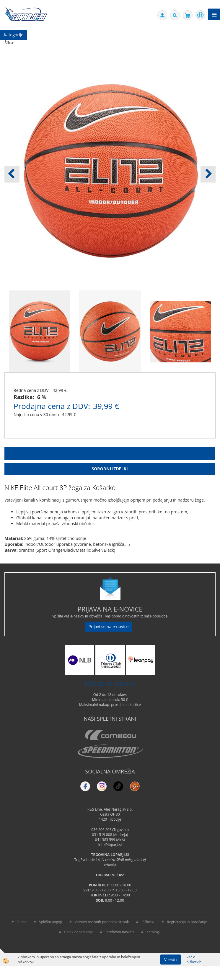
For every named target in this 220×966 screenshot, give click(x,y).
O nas (21, 921)
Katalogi (153, 931)
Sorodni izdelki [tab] (110, 469)
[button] (208, 174)
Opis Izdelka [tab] (110, 453)
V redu (170, 959)
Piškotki (147, 921)
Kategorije (13, 34)
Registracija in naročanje (187, 921)
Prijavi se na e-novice (109, 626)
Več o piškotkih (194, 959)
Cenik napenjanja (78, 931)
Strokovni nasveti (119, 931)
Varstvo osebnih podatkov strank (102, 921)
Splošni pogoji (50, 921)
